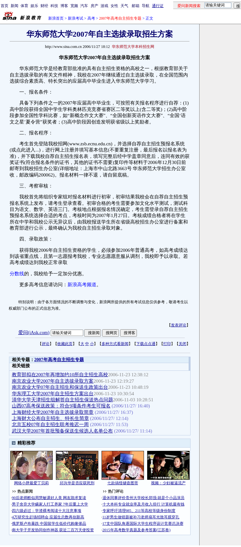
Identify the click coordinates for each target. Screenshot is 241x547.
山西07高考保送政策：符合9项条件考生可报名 (61, 405)
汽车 (84, 6)
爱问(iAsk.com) (33, 332)
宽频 (74, 6)
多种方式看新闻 (115, 344)
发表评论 (178, 325)
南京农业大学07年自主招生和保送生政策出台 (60, 387)
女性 (114, 6)
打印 (167, 344)
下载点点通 (146, 344)
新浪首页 (56, 18)
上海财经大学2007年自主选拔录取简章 (53, 412)
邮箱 (135, 6)
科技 (54, 6)
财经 (44, 6)
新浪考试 (75, 18)
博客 (64, 6)
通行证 (158, 6)
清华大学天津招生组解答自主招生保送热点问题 (62, 399)
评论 (45, 344)
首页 (4, 6)
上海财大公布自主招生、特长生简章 (50, 418)
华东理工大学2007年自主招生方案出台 (53, 393)
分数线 (17, 273)
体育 (24, 6)
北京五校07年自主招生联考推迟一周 (50, 424)
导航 (145, 6)
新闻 (14, 6)
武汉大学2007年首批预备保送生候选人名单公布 (62, 430)
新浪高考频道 (81, 284)
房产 (94, 6)
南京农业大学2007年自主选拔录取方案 (53, 381)
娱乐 (34, 6)
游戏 (104, 6)
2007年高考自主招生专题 (59, 359)
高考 (91, 18)
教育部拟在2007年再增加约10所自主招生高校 (60, 374)
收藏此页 (65, 344)
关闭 (182, 344)
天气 (124, 6)
